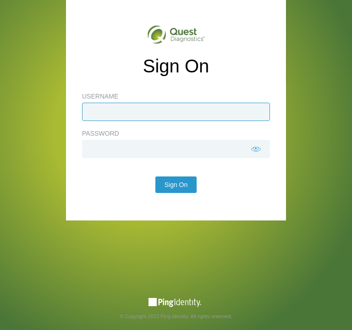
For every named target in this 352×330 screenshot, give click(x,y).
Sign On (176, 184)
